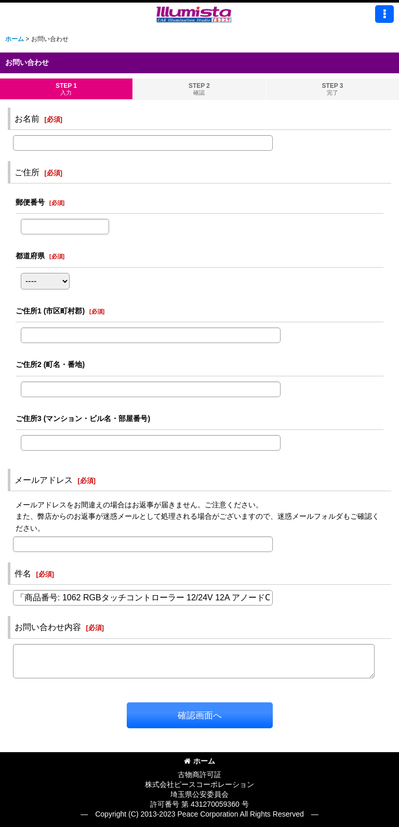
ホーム (199, 761)
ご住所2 (50, 364)
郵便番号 (30, 202)
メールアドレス (44, 479)
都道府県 (30, 256)
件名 (23, 573)
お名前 (27, 118)
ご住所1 (50, 311)
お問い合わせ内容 (48, 627)
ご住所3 (83, 418)
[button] (384, 14)
